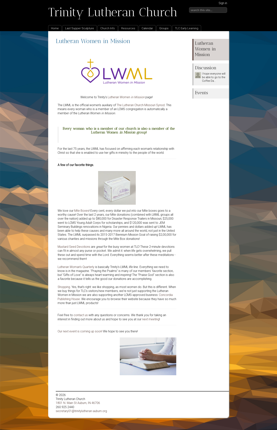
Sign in (223, 3)
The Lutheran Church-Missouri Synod (141, 105)
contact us (81, 315)
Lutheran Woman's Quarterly (76, 267)
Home (55, 28)
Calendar (147, 28)
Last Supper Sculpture (79, 28)
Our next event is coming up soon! (80, 331)
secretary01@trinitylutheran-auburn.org (81, 411)
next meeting (150, 319)
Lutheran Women (126, 97)
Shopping (64, 287)
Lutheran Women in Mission (205, 48)
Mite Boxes (81, 210)
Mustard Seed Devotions (74, 247)
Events (201, 92)
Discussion (205, 67)
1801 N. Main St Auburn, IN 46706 (78, 403)
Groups (164, 28)
